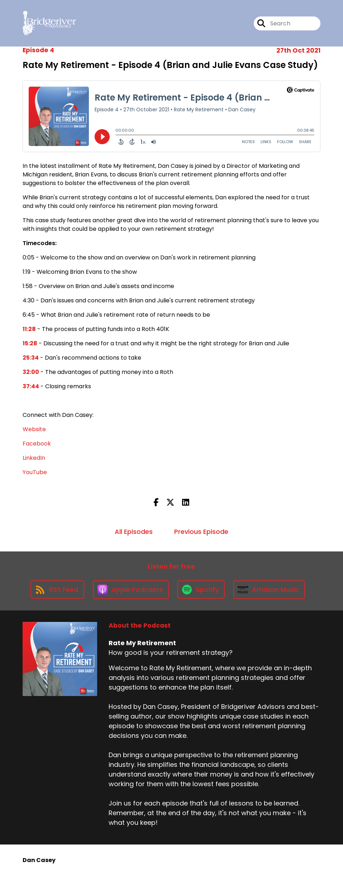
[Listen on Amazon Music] (269, 589)
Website (34, 429)
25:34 (31, 358)
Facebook (37, 443)
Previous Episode (201, 531)
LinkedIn (34, 458)
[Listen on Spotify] (201, 589)
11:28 (29, 329)
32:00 (31, 372)
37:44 (31, 386)
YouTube (35, 472)
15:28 (30, 343)
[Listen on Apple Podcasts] (131, 589)
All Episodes (134, 531)
